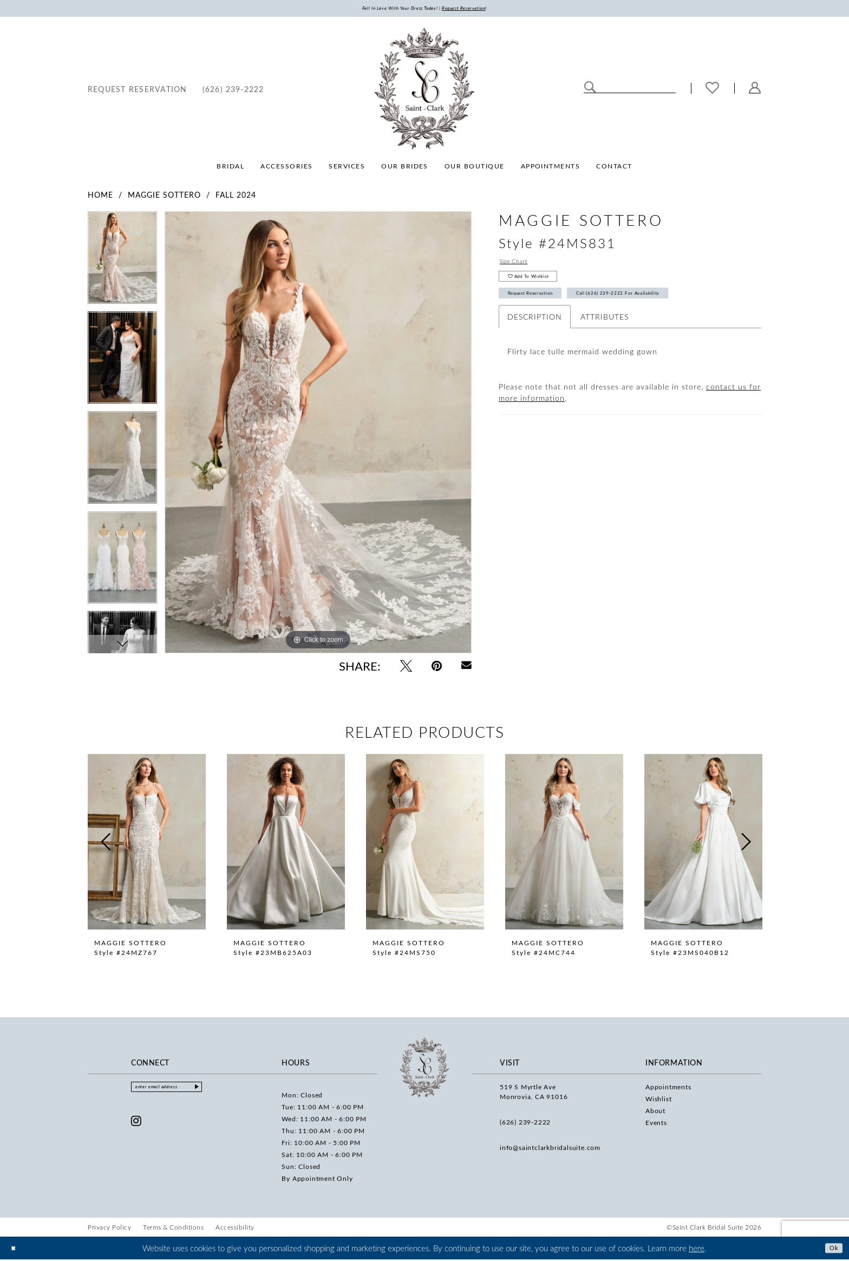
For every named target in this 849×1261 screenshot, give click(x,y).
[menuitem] (137, 90)
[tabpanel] (122, 264)
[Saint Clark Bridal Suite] (424, 91)
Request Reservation (545, 310)
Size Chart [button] (519, 266)
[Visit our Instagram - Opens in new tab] (136, 1127)
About (655, 1112)
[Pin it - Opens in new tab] (437, 668)
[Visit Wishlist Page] (712, 91)
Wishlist (658, 1100)
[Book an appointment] (137, 90)
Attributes (604, 335)
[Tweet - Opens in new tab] (406, 668)
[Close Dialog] (15, 1249)
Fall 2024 (235, 197)
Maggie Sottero (164, 197)
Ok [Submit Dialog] (831, 1249)
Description (534, 335)
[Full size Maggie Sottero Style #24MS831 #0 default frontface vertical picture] (318, 434)
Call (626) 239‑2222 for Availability (672, 310)
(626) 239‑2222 (525, 1124)
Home (100, 197)
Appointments (668, 1088)
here (696, 1249)
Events (656, 1124)
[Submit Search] (590, 89)
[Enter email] (181, 1091)
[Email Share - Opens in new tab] (466, 668)
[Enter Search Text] (630, 89)
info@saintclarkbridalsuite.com (550, 1149)
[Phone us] (233, 90)
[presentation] (147, 844)
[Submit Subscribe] (224, 1091)
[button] (755, 90)
